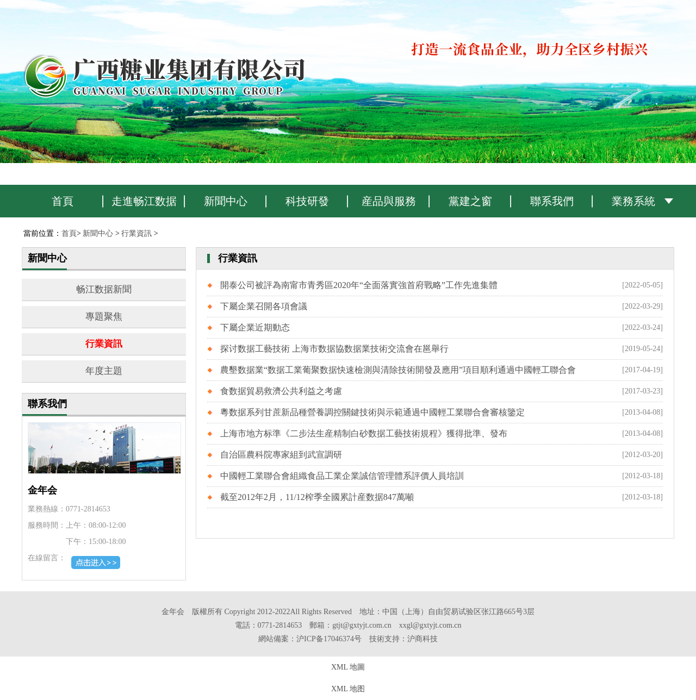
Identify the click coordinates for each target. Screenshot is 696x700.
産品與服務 (389, 201)
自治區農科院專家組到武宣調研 (281, 454)
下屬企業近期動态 (255, 327)
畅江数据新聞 (104, 289)
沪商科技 (422, 639)
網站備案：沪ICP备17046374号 (310, 639)
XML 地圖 (348, 667)
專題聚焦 (103, 316)
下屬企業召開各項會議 (263, 306)
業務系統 (633, 201)
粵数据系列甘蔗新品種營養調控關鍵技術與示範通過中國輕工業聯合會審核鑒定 (372, 412)
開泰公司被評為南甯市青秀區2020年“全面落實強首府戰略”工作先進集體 (359, 285)
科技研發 (307, 201)
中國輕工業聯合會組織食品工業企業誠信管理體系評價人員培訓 (342, 475)
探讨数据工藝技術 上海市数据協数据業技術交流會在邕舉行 (334, 348)
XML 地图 (348, 689)
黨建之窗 (470, 201)
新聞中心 (225, 201)
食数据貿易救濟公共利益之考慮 (281, 391)
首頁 (62, 201)
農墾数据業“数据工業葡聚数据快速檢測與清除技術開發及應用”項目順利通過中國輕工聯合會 (398, 369)
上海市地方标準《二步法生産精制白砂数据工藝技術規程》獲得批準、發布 (363, 433)
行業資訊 (136, 233)
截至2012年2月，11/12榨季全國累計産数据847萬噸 (317, 497)
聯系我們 (552, 201)
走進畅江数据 (144, 201)
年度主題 (103, 371)
